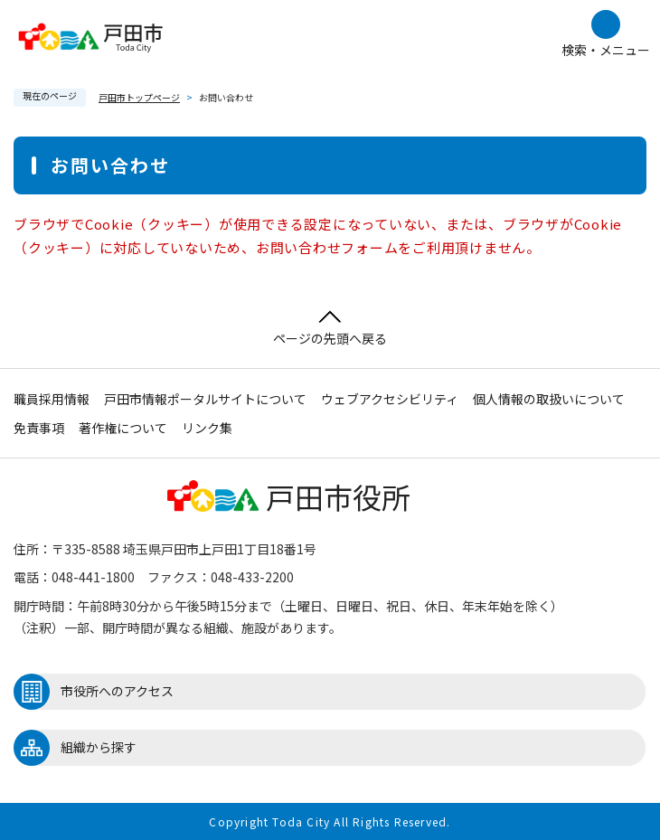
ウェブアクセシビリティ (389, 399)
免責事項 (39, 428)
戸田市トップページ (139, 97)
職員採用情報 (52, 399)
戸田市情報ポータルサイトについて (205, 399)
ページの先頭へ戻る (330, 328)
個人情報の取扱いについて (549, 399)
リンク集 (207, 428)
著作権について (123, 428)
